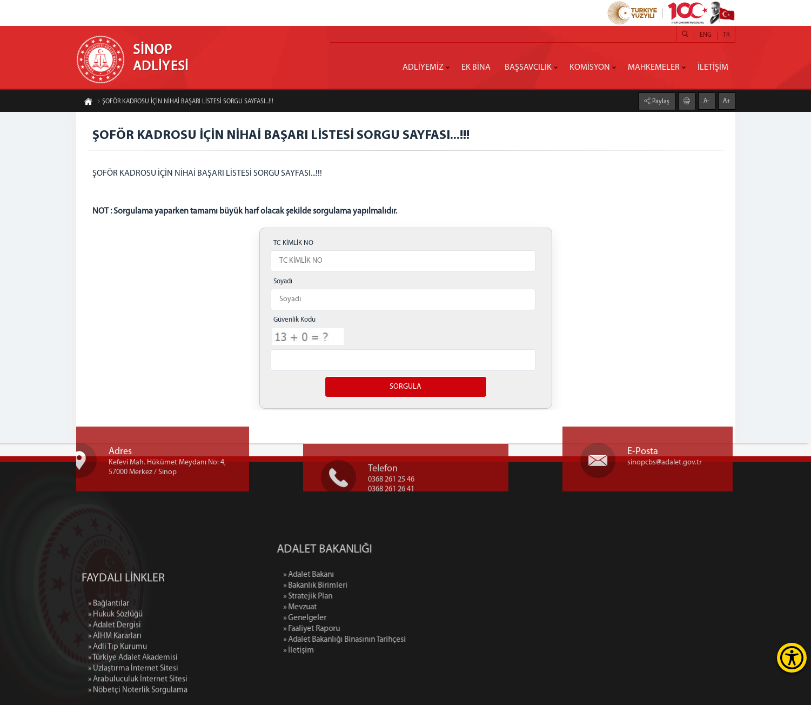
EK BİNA (476, 67)
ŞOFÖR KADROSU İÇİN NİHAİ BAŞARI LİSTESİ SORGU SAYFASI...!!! (185, 103)
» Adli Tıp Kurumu (117, 689)
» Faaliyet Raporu (355, 629)
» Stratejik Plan (352, 597)
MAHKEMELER (654, 67)
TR (726, 35)
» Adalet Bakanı (352, 575)
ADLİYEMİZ (423, 67)
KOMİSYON (589, 67)
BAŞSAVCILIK (528, 67)
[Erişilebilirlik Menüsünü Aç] (792, 658)
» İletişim (342, 651)
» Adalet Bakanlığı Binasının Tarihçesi (388, 640)
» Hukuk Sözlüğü (115, 657)
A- (706, 100)
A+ (726, 100)
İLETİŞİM (713, 67)
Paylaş (660, 100)
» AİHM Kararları (115, 678)
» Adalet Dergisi (114, 667)
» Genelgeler (349, 618)
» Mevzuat (344, 607)
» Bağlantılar (108, 646)
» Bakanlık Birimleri (359, 586)
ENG (706, 35)
